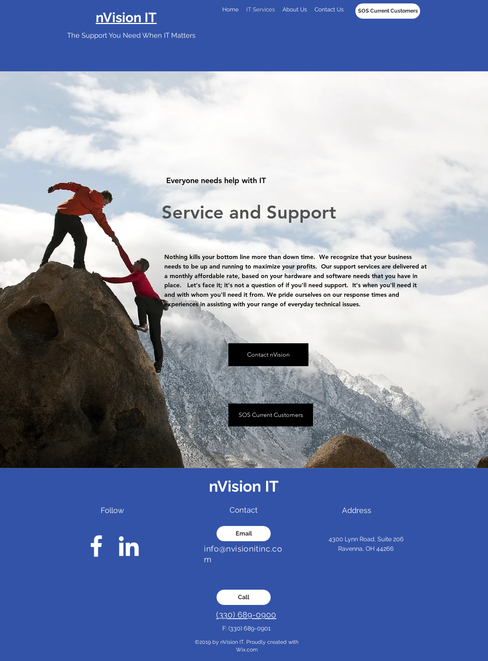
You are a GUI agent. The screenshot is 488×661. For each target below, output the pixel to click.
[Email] (244, 533)
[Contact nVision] (268, 354)
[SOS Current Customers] (387, 11)
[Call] (244, 597)
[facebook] (96, 546)
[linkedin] (128, 546)
